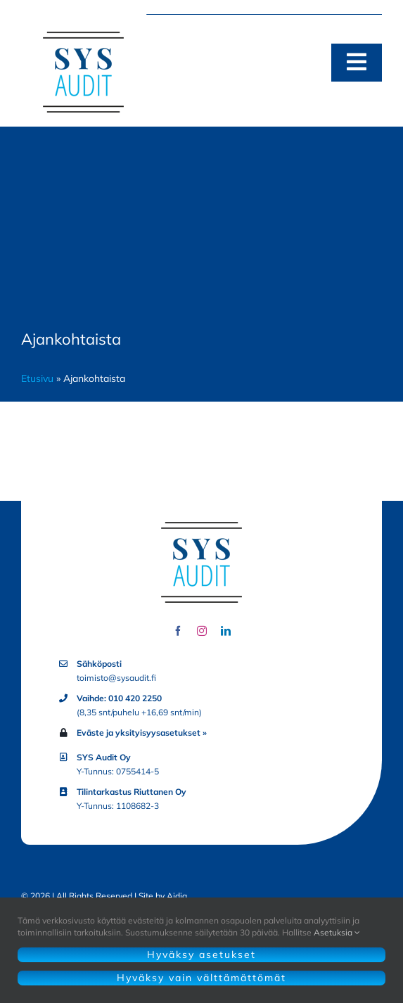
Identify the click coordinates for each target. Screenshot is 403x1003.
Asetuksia (337, 932)
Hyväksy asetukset (201, 954)
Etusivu (37, 378)
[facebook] (178, 631)
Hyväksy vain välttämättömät (201, 977)
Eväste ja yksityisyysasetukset (138, 732)
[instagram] (202, 631)
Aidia (177, 895)
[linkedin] (226, 631)
